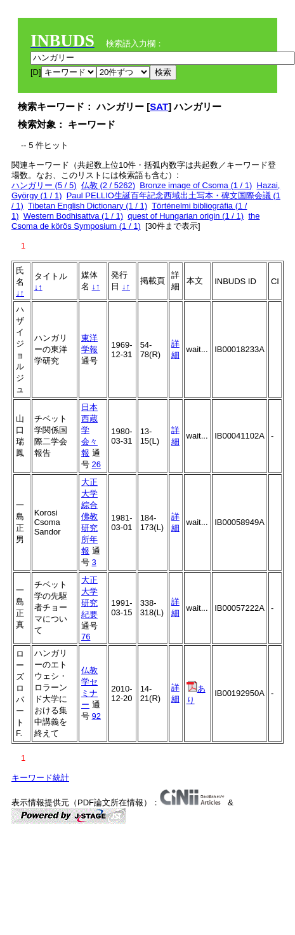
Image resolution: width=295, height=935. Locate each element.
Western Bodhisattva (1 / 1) (73, 216)
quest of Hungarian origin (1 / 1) (186, 216)
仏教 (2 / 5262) (108, 185)
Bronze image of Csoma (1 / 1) (196, 185)
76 (85, 636)
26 (96, 464)
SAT (159, 106)
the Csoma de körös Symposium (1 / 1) (135, 221)
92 (96, 716)
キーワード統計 (40, 777)
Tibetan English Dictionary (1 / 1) (87, 205)
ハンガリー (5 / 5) (44, 185)
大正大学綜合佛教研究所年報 (89, 516)
